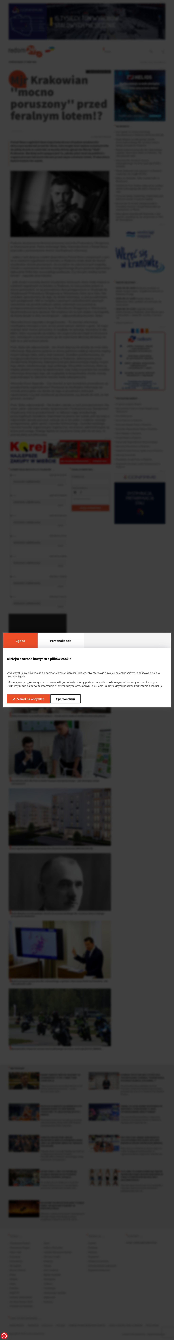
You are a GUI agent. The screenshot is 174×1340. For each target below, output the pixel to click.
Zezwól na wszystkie (30, 699)
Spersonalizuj (65, 699)
